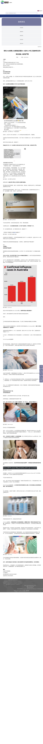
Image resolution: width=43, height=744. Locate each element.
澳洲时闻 (21, 47)
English (39, 10)
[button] (6, 13)
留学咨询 (21, 59)
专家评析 (21, 55)
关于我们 (23, 591)
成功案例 (21, 43)
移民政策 (21, 51)
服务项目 (27, 591)
